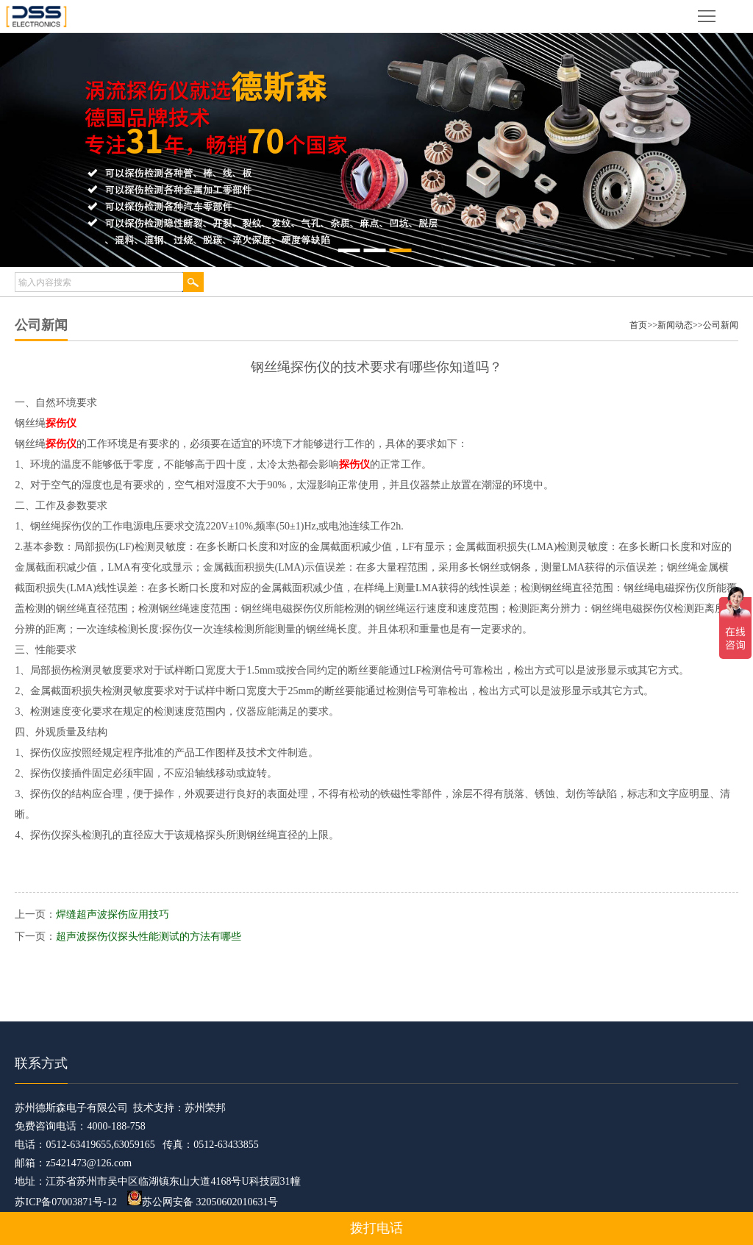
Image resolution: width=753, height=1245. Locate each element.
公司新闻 (720, 325)
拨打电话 (376, 1228)
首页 (638, 325)
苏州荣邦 (205, 1107)
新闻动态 (675, 325)
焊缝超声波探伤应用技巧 (112, 914)
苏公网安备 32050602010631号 (203, 1201)
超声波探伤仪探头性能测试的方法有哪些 (148, 936)
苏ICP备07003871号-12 (65, 1201)
